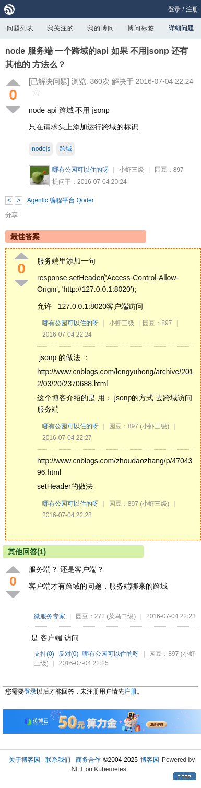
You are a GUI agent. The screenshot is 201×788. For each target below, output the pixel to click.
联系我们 (57, 759)
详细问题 (181, 28)
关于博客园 (24, 759)
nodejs (41, 148)
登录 (174, 9)
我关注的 (60, 28)
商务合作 (88, 759)
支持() (44, 654)
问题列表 (20, 28)
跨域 (66, 148)
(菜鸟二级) (121, 616)
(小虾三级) (154, 426)
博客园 (149, 759)
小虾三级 (131, 169)
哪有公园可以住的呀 (80, 169)
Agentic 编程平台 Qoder (60, 200)
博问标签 (141, 28)
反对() (68, 654)
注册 (192, 9)
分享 (11, 215)
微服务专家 (49, 616)
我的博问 (100, 28)
